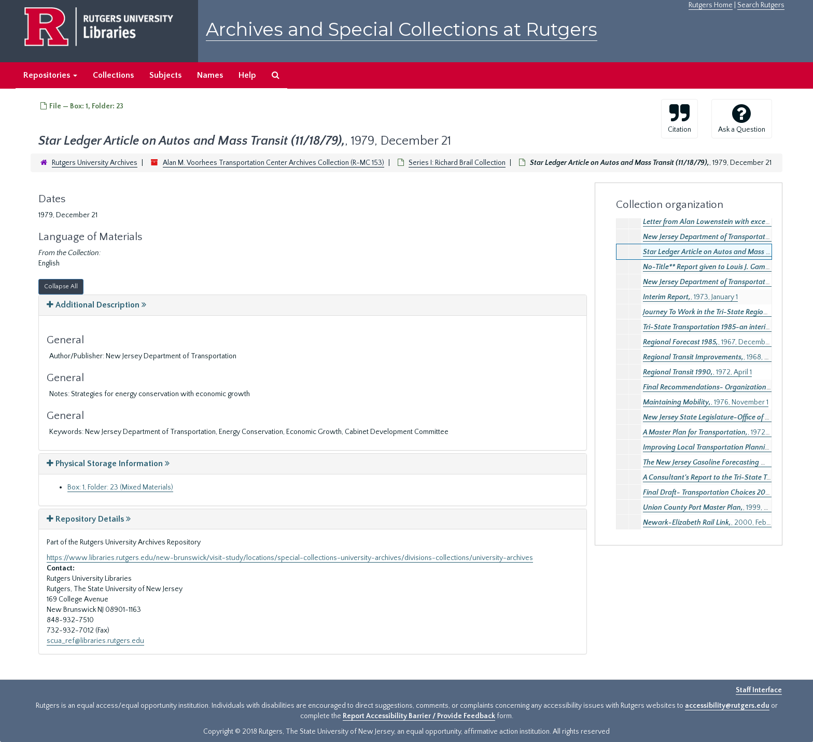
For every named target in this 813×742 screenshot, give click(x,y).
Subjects (165, 75)
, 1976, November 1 (705, 402)
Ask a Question (741, 118)
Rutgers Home (711, 5)
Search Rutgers (760, 5)
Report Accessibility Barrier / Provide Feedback (419, 716)
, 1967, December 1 (709, 342)
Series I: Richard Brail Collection (457, 163)
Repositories (50, 75)
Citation (679, 118)
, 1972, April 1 (697, 372)
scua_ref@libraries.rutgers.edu (95, 641)
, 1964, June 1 (725, 312)
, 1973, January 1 (690, 297)
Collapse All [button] (61, 286)
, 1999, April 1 (712, 507)
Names (210, 75)
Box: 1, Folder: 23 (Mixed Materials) (120, 487)
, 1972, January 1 (719, 432)
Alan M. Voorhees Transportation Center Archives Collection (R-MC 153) (273, 163)
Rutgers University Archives (94, 163)
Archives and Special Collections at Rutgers (401, 29)
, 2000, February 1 (715, 523)
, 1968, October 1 (718, 357)
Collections (113, 75)
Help (247, 75)
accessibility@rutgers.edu (727, 706)
